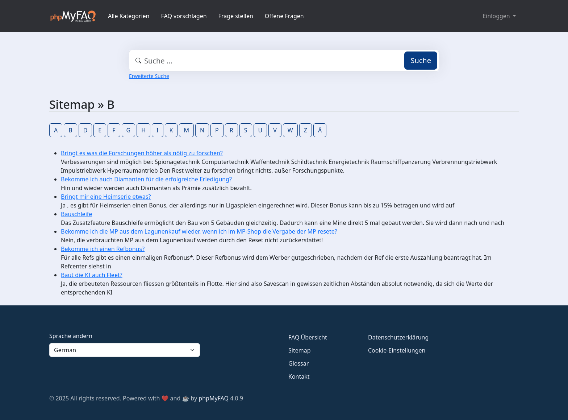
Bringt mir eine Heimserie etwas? (106, 197)
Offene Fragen (284, 16)
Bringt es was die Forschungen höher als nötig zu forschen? (142, 153)
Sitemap (299, 350)
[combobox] (284, 60)
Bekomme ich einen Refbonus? (103, 249)
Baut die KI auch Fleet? (91, 275)
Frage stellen (235, 16)
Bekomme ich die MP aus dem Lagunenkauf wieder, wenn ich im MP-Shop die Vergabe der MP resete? (199, 231)
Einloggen (497, 16)
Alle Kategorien (129, 16)
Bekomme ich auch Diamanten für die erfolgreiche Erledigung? (146, 179)
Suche (420, 60)
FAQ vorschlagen (184, 16)
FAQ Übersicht (307, 337)
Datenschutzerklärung (398, 337)
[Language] (124, 350)
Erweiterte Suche (149, 76)
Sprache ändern (70, 336)
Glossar (298, 363)
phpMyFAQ (214, 398)
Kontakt (299, 376)
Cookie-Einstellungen (396, 350)
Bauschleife (76, 214)
